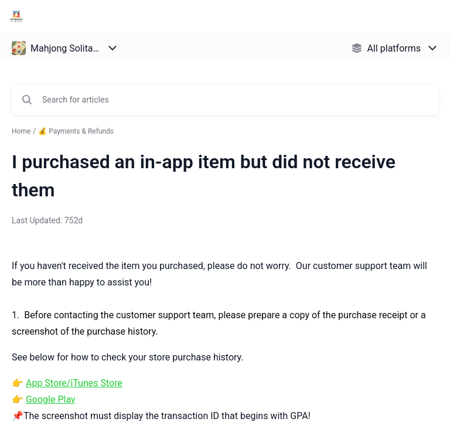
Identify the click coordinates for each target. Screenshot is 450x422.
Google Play (51, 399)
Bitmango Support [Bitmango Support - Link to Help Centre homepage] (81, 16)
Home (21, 131)
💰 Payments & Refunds (76, 131)
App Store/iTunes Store (74, 383)
